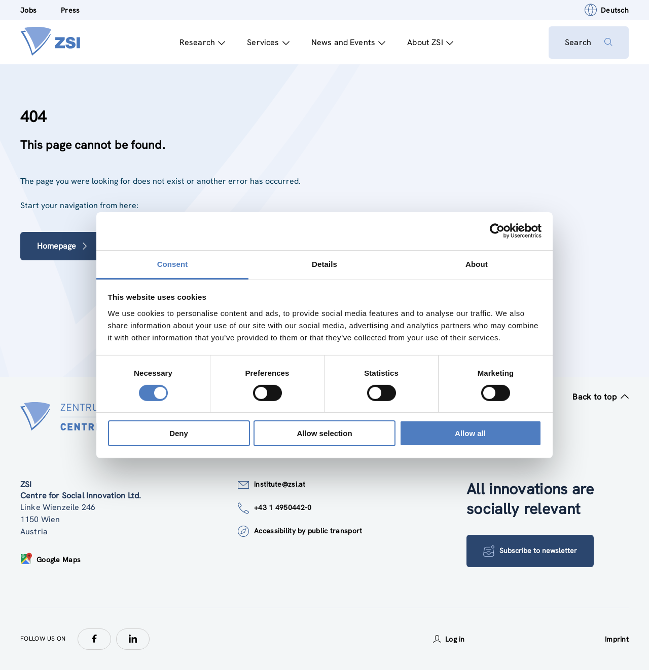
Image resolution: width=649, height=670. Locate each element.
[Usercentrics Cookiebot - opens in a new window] (497, 231)
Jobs (28, 10)
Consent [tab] (172, 263)
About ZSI (430, 42)
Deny (178, 433)
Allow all (470, 433)
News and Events (348, 42)
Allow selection (324, 433)
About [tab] (476, 263)
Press (70, 10)
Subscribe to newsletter (530, 551)
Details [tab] (324, 263)
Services (268, 42)
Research (202, 42)
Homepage (62, 246)
